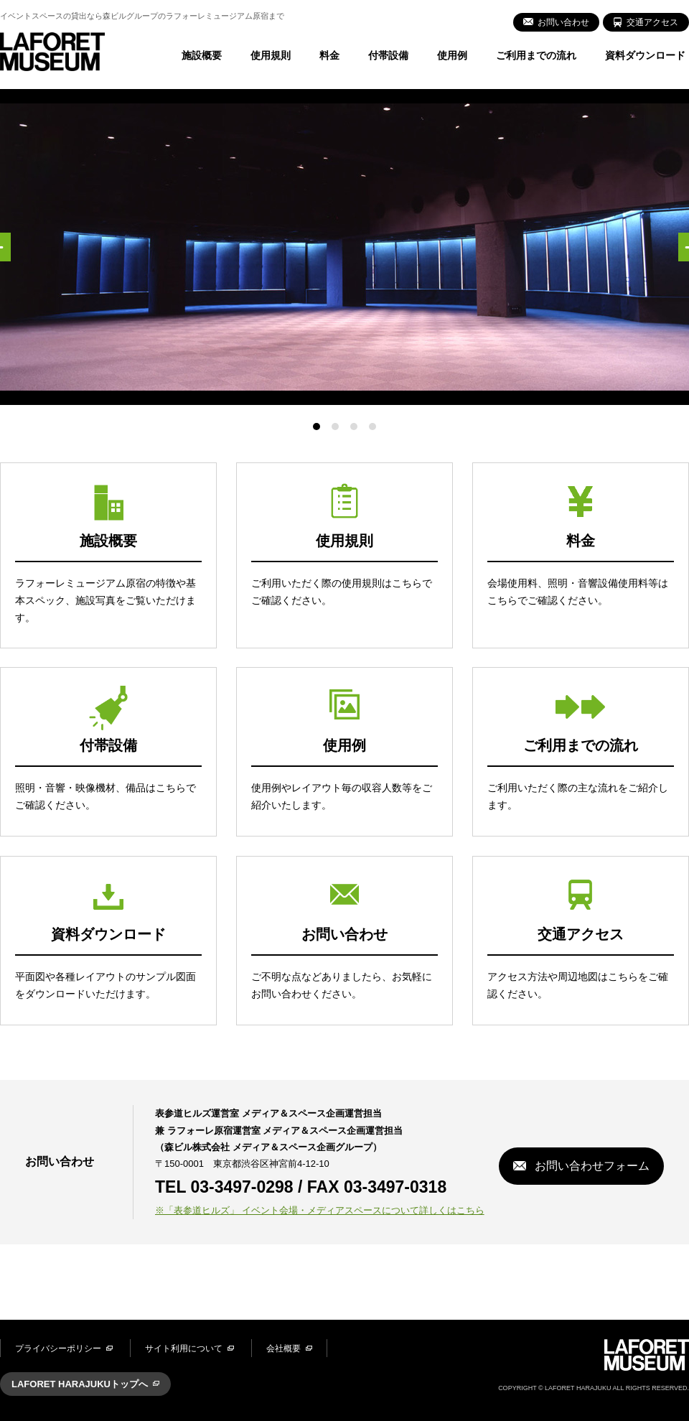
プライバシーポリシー (58, 1348)
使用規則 (270, 55)
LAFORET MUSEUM (52, 51)
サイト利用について (183, 1348)
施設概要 (202, 55)
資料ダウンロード (645, 55)
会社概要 (283, 1348)
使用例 (452, 55)
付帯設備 (388, 55)
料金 (329, 55)
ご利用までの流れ (536, 55)
